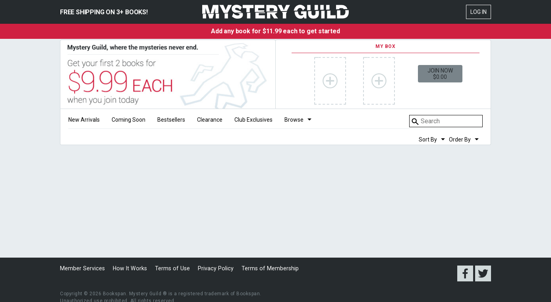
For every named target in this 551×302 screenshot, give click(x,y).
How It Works (128, 268)
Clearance (209, 120)
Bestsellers (171, 120)
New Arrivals (84, 120)
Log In (478, 12)
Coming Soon (128, 120)
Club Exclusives (253, 120)
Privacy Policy (211, 268)
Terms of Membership (264, 268)
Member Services (82, 268)
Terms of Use (169, 268)
